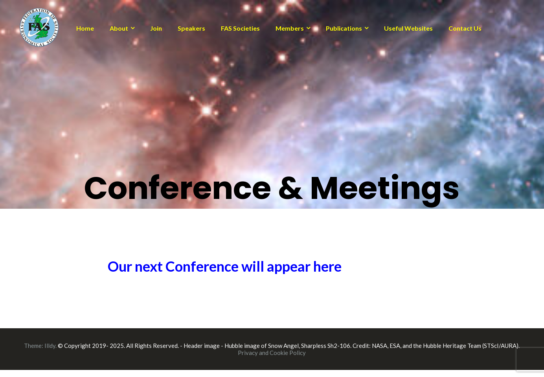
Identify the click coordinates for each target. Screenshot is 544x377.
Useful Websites (408, 28)
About (119, 28)
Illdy (49, 345)
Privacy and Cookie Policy (272, 352)
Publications (344, 28)
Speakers (191, 28)
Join (156, 28)
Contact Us (465, 28)
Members (290, 28)
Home (85, 28)
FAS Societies (240, 28)
